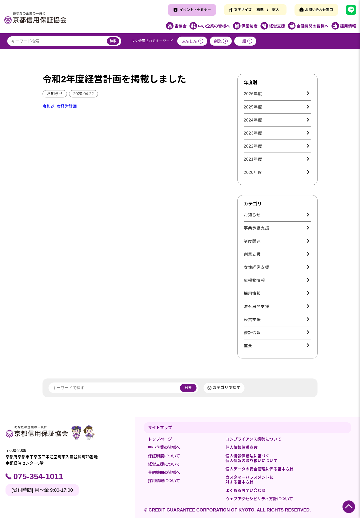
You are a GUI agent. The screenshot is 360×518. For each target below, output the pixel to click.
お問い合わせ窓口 (319, 10)
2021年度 (253, 159)
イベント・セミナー (195, 10)
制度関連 (252, 241)
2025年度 (253, 107)
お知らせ (55, 94)
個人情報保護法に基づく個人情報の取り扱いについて (252, 458)
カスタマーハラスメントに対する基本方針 (250, 479)
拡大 (275, 10)
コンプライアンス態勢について (253, 439)
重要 (248, 346)
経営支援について (164, 464)
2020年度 (253, 172)
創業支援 (252, 254)
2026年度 (253, 94)
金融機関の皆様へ (164, 472)
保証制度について (164, 456)
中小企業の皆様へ (164, 447)
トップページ (160, 439)
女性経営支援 (256, 267)
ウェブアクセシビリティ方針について (259, 499)
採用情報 (252, 293)
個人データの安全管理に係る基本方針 (260, 469)
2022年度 (253, 146)
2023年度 (253, 133)
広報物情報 (254, 280)
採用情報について (164, 481)
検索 (113, 41)
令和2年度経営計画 (59, 106)
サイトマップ (160, 428)
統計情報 (252, 333)
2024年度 (253, 120)
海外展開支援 (256, 307)
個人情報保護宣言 (242, 447)
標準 (260, 10)
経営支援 (252, 320)
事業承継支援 (256, 228)
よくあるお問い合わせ (246, 490)
